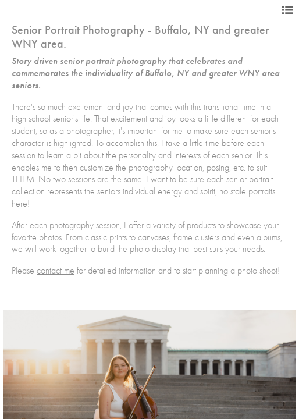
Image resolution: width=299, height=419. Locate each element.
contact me (55, 270)
